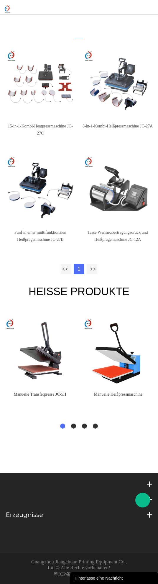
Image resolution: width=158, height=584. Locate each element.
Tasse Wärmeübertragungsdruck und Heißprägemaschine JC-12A (118, 236)
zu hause (77, 22)
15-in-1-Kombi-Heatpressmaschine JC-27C (40, 129)
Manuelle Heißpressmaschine (118, 394)
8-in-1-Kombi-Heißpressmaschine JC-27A (118, 126)
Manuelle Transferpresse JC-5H (40, 394)
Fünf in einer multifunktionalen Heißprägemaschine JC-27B (40, 236)
